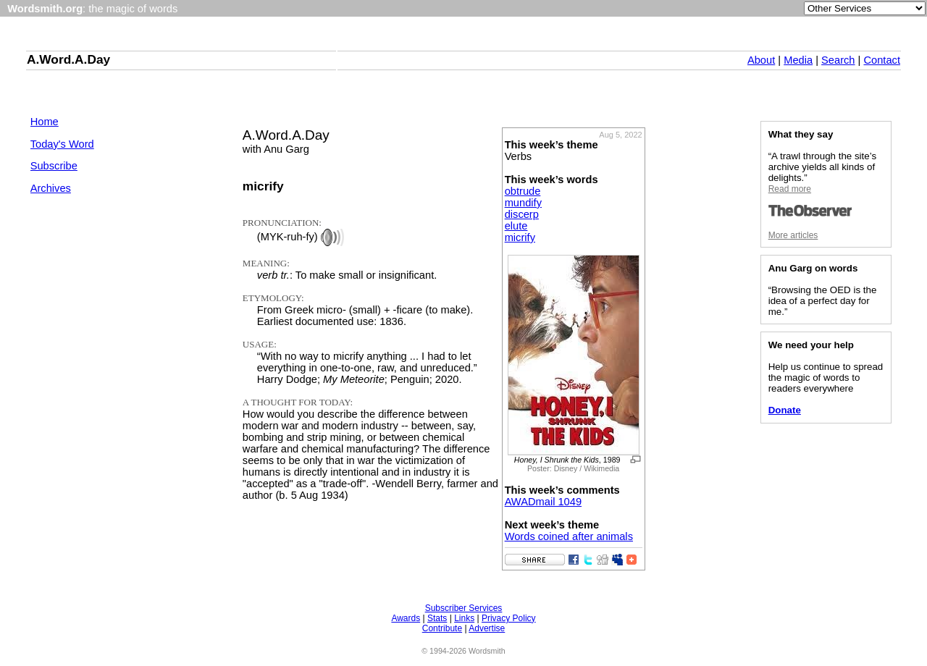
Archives (50, 188)
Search (838, 60)
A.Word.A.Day (68, 59)
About (761, 60)
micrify (520, 237)
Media (798, 60)
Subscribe (53, 166)
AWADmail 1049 (543, 501)
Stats (437, 618)
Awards (405, 618)
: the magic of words (92, 8)
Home (44, 121)
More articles (793, 235)
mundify (523, 202)
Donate (784, 410)
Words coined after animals (569, 536)
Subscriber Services (464, 608)
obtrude (523, 191)
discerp (522, 214)
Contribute (442, 628)
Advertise (487, 628)
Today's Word (62, 144)
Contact (881, 60)
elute (516, 226)
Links (464, 618)
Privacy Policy (509, 618)
